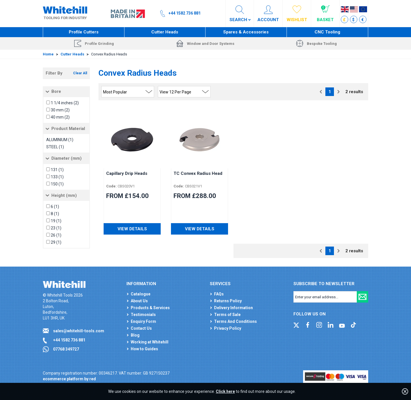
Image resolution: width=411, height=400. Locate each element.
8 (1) (55, 213)
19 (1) (56, 221)
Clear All (80, 73)
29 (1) (56, 242)
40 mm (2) (60, 117)
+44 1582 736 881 (69, 340)
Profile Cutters (83, 32)
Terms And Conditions (235, 321)
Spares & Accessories (246, 32)
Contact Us (141, 328)
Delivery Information (233, 307)
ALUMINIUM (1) (59, 139)
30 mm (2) (60, 110)
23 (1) (56, 228)
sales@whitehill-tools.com (78, 331)
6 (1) (55, 206)
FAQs (219, 294)
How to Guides (144, 349)
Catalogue (140, 294)
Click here (225, 391)
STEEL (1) (55, 147)
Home (48, 54)
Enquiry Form (143, 321)
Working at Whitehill (149, 342)
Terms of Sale (227, 314)
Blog (135, 335)
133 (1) (57, 177)
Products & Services (150, 307)
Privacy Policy (227, 328)
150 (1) (57, 184)
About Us (139, 301)
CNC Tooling (327, 32)
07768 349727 (66, 349)
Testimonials (143, 314)
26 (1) (56, 235)
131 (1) (57, 169)
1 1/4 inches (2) (65, 103)
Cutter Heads (164, 32)
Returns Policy (228, 301)
